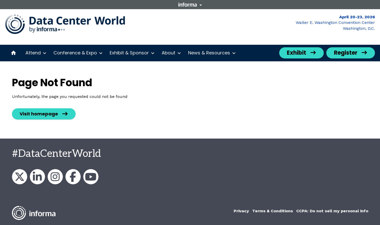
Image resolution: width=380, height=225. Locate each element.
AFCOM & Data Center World (37, 176)
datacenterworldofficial (55, 176)
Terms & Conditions (272, 210)
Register (345, 53)
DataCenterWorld (19, 176)
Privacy (241, 210)
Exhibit (296, 53)
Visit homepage (39, 114)
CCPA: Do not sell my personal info (332, 210)
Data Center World (90, 176)
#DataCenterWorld (56, 154)
